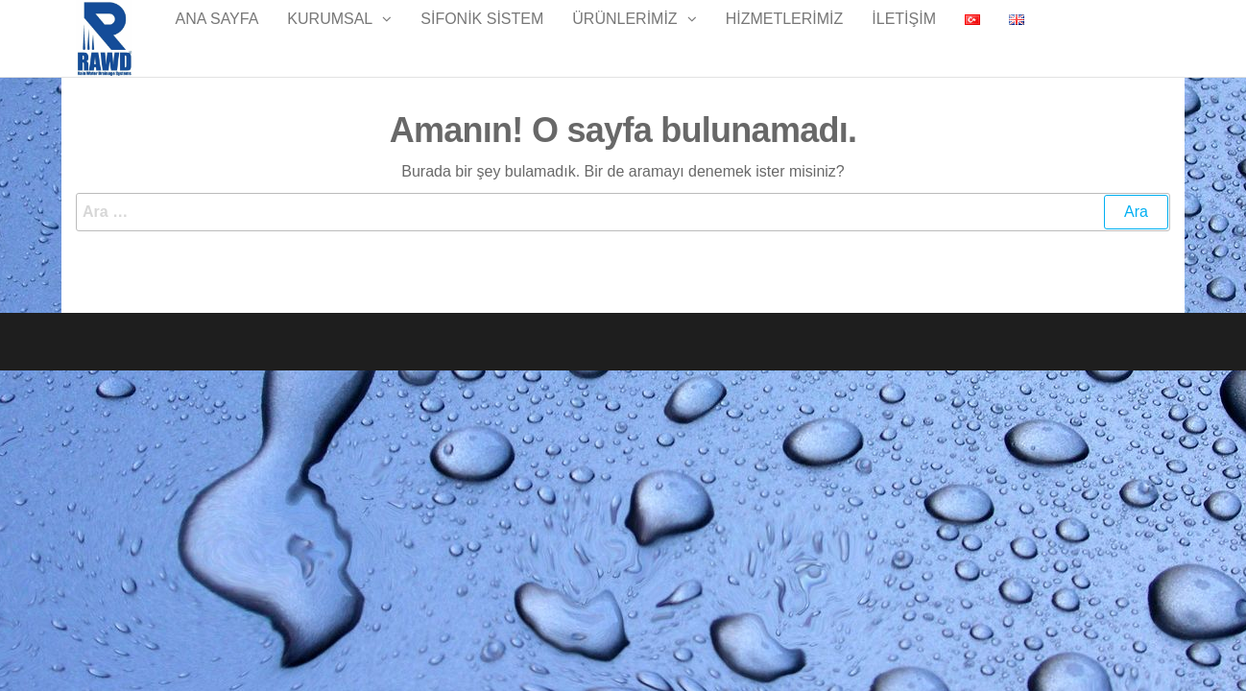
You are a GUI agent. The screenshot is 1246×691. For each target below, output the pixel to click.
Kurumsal (329, 38)
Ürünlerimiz (624, 38)
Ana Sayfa (217, 38)
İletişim (904, 38)
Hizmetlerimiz (785, 38)
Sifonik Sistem (481, 38)
